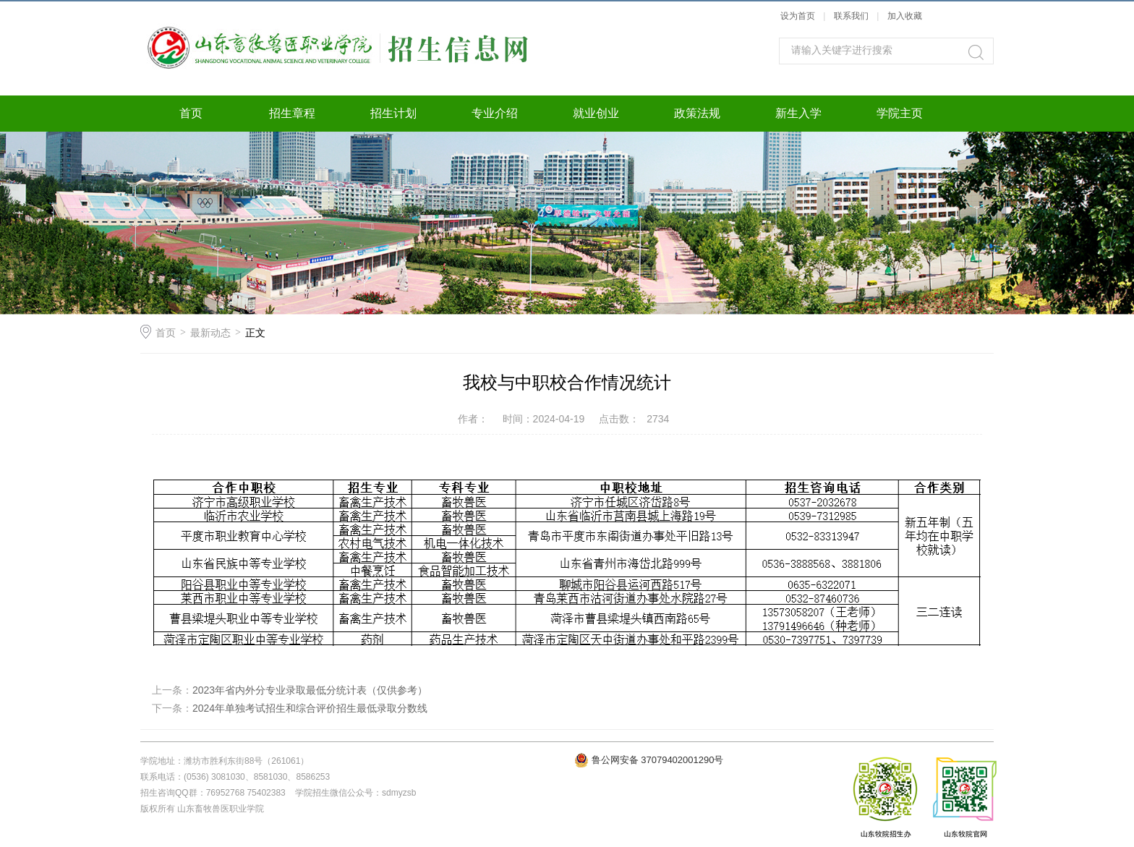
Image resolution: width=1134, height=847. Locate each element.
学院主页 (900, 113)
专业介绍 (495, 113)
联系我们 (852, 16)
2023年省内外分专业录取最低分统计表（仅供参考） (309, 690)
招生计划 (393, 113)
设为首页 (797, 16)
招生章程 (292, 113)
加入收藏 (904, 16)
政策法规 (697, 113)
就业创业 (596, 113)
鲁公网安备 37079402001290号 (658, 759)
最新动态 (210, 333)
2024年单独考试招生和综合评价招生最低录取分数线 (309, 708)
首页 (190, 113)
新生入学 (798, 113)
